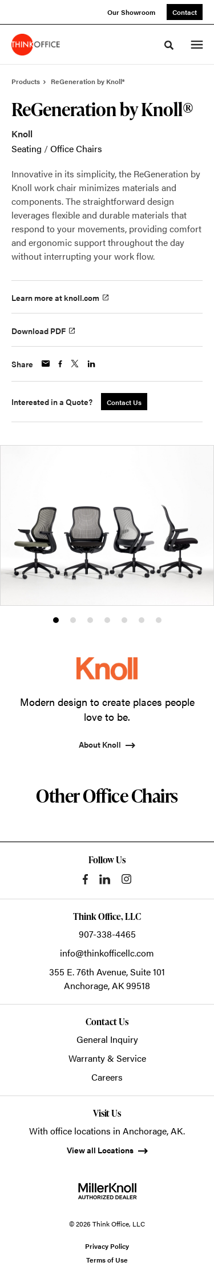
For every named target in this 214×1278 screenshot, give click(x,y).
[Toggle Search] (168, 45)
